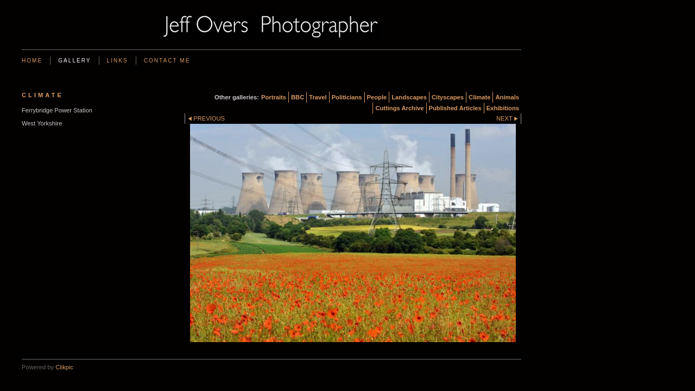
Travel (317, 97)
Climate (479, 97)
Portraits (273, 97)
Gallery (74, 61)
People (377, 97)
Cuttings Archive (399, 108)
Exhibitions (502, 108)
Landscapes (409, 97)
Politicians (347, 97)
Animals (507, 97)
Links (117, 61)
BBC (297, 97)
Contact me (167, 61)
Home (32, 61)
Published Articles (455, 108)
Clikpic (64, 367)
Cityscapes (448, 97)
